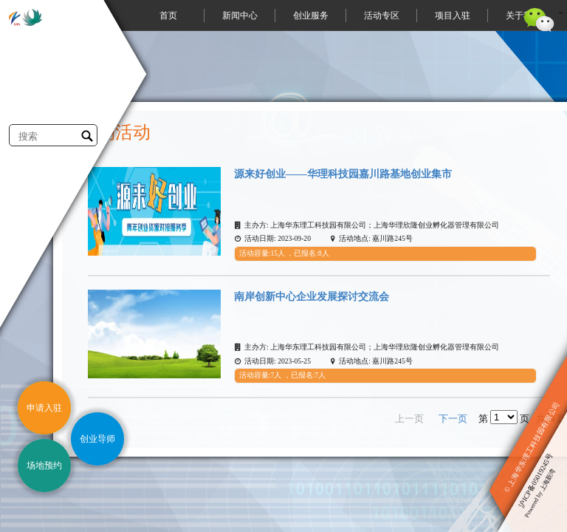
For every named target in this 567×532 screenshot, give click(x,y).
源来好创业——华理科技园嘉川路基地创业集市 (343, 174)
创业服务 (311, 15)
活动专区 (381, 15)
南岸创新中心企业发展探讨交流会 (311, 296)
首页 (168, 15)
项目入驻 (452, 15)
